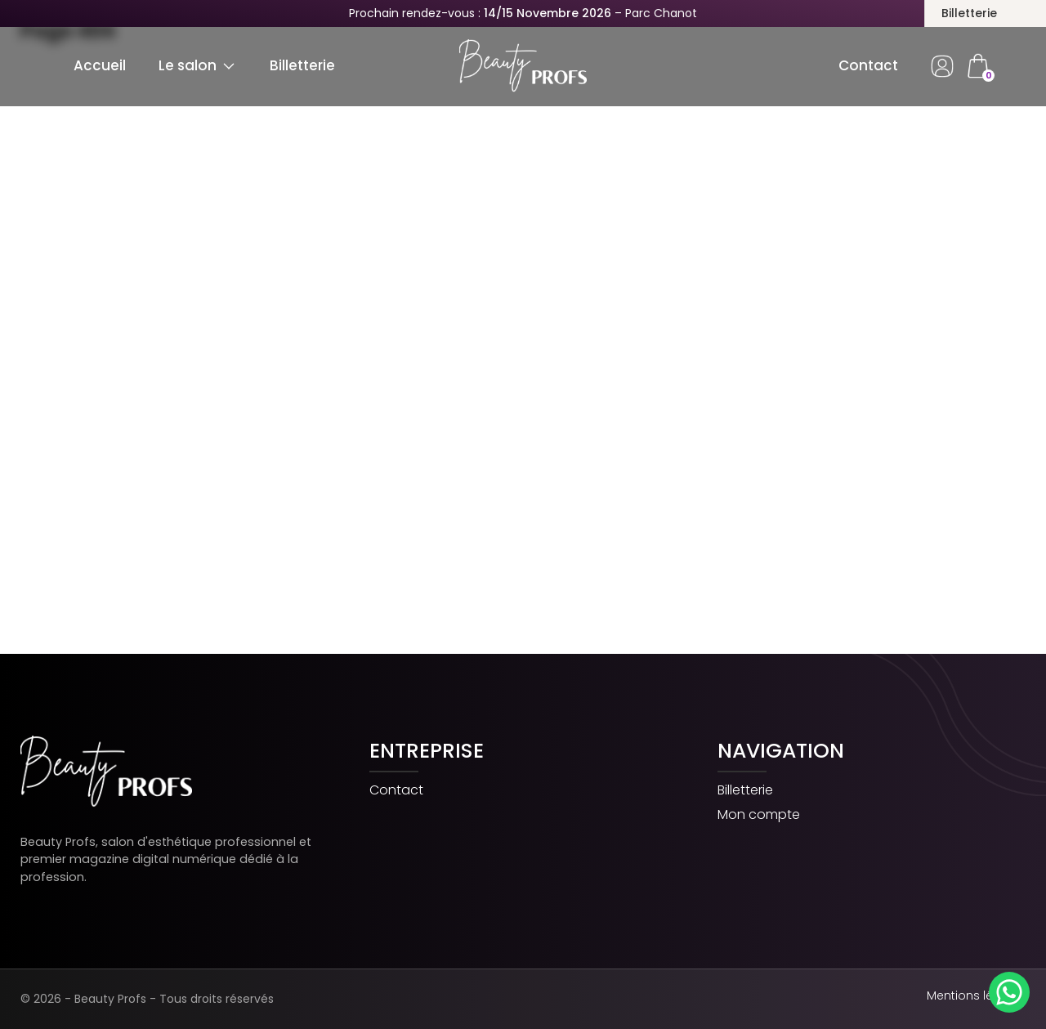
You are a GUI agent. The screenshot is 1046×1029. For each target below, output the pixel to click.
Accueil (100, 65)
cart (977, 66)
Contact (868, 65)
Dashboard (942, 66)
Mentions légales (976, 995)
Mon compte (758, 815)
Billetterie (969, 13)
